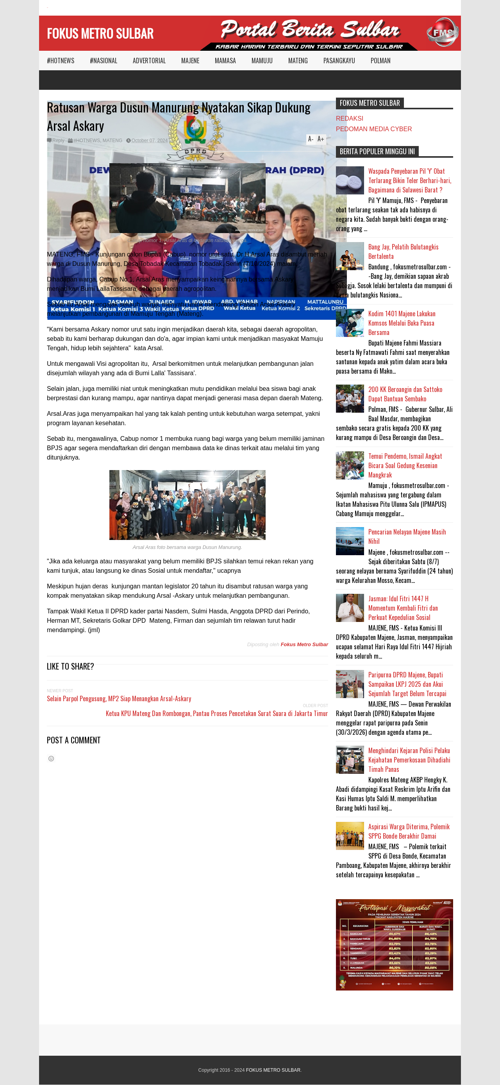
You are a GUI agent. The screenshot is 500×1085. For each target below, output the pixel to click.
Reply (58, 140)
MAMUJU (262, 60)
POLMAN (381, 60)
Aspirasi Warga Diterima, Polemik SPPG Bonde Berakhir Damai (409, 831)
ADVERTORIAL (149, 60)
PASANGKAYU (339, 60)
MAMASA (225, 60)
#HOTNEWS (60, 60)
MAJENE (190, 60)
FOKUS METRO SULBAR (100, 33)
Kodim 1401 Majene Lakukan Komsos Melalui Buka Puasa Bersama (402, 323)
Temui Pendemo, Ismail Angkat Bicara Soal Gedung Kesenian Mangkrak (405, 465)
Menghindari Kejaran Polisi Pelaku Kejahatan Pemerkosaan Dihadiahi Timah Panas (409, 760)
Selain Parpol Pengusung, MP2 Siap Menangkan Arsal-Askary (119, 698)
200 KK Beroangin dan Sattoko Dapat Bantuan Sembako (405, 394)
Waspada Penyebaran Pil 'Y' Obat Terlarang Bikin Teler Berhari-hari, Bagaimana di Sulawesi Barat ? (409, 180)
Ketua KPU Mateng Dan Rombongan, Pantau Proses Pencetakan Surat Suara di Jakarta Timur (217, 713)
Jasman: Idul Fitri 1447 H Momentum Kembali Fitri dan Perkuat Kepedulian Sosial (403, 608)
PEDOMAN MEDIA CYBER (374, 129)
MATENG (298, 60)
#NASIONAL (103, 60)
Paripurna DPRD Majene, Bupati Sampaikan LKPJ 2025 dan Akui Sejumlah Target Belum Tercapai (407, 684)
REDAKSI (349, 118)
